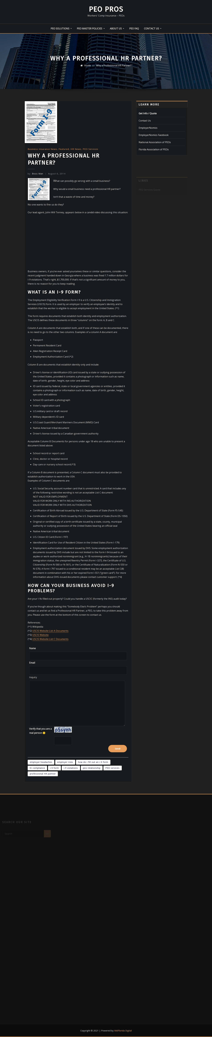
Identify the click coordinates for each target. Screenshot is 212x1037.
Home (87, 65)
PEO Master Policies (91, 28)
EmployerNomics (148, 127)
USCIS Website (40, 635)
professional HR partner (43, 773)
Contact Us (152, 28)
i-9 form (54, 768)
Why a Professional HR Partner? (113, 65)
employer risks (65, 762)
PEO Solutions (61, 28)
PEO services (112, 768)
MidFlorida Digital (123, 1030)
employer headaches (41, 762)
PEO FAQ (134, 28)
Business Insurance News (42, 149)
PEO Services (90, 149)
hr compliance (37, 768)
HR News (76, 149)
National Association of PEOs (155, 142)
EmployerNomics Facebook (154, 135)
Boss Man (35, 173)
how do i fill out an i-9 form (93, 762)
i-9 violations (71, 768)
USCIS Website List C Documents (50, 639)
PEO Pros (106, 9)
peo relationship (92, 768)
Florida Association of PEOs (154, 149)
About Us (117, 28)
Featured (64, 149)
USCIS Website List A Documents (50, 630)
